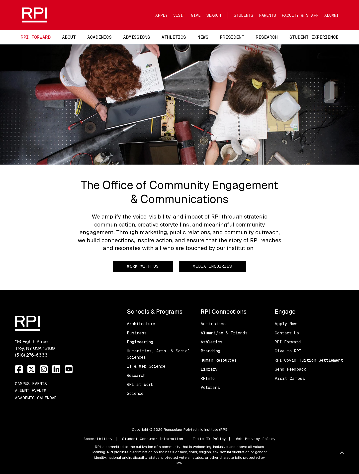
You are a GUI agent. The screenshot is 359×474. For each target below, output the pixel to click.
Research (267, 37)
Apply (161, 15)
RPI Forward (36, 37)
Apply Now (286, 323)
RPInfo (208, 378)
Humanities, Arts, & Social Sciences (158, 354)
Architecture (141, 323)
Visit (179, 15)
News (202, 37)
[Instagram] (44, 369)
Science (135, 393)
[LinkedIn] (56, 369)
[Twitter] (31, 369)
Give (196, 15)
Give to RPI (288, 351)
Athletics (174, 37)
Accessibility (98, 439)
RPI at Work (140, 384)
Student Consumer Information (152, 439)
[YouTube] (69, 369)
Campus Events (31, 383)
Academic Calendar (36, 398)
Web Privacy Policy (255, 439)
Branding (210, 351)
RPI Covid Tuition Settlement (309, 360)
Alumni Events (30, 390)
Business (137, 333)
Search (213, 15)
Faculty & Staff (300, 15)
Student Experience (314, 37)
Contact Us (287, 333)
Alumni (331, 15)
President (232, 37)
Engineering (140, 342)
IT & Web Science (146, 366)
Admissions (136, 37)
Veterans (210, 387)
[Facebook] (19, 369)
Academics (99, 37)
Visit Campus (290, 378)
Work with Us (143, 266)
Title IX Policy (209, 439)
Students (243, 15)
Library (209, 369)
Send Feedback (290, 369)
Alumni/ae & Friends (224, 333)
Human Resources (219, 360)
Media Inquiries (212, 266)
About (69, 37)
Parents (267, 15)
